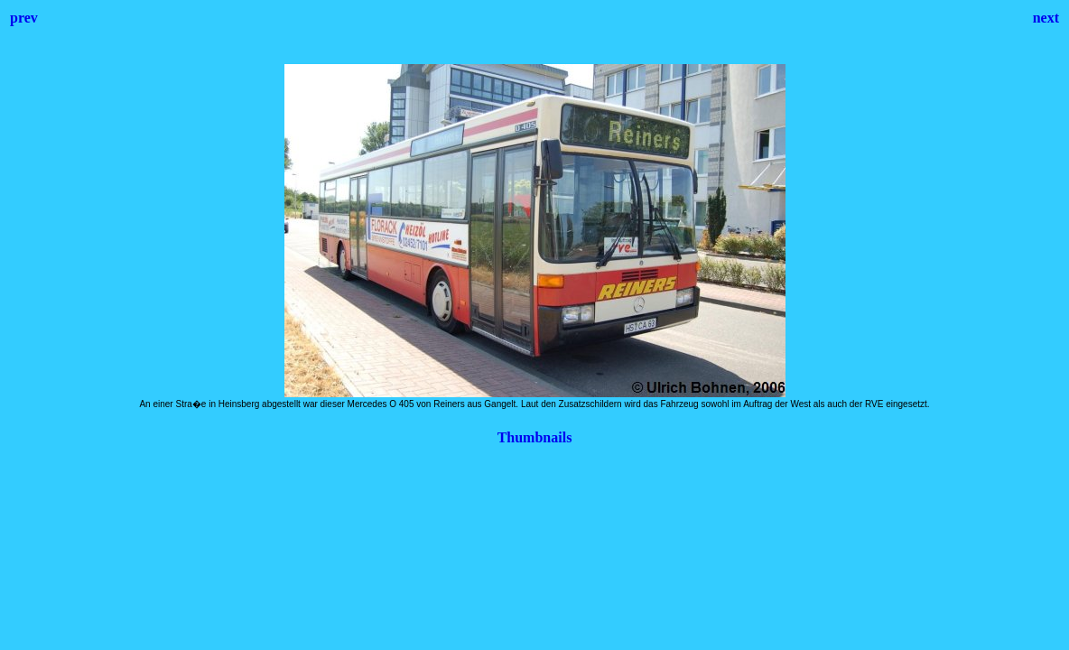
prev (24, 17)
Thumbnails (534, 437)
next (1046, 17)
